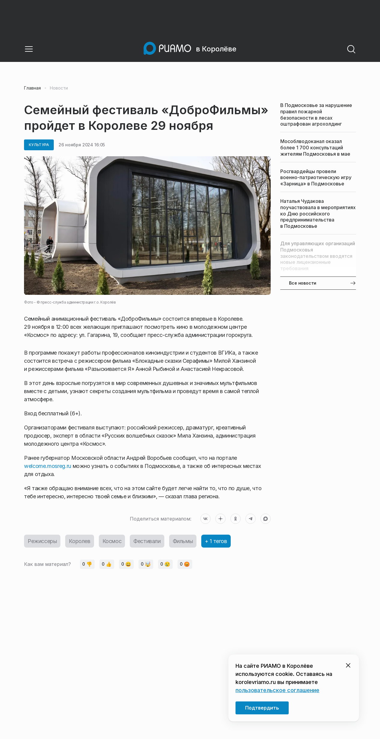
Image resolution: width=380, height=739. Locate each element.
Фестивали (146, 541)
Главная (32, 88)
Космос (112, 541)
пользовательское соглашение (277, 690)
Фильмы (183, 541)
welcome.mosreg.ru (47, 466)
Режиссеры (42, 541)
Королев (79, 541)
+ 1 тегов (216, 541)
